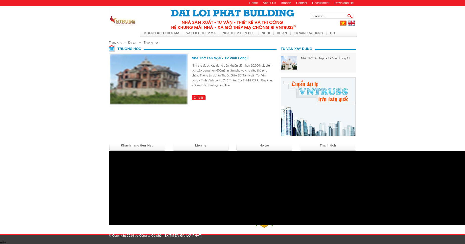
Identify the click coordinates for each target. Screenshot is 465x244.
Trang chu (115, 42)
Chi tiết (198, 97)
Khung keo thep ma (161, 33)
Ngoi (266, 33)
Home (253, 3)
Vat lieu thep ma (201, 33)
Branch (286, 3)
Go (332, 33)
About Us (269, 3)
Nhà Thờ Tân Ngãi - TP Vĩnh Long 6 (221, 58)
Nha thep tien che (239, 33)
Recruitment (320, 3)
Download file (344, 3)
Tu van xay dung (308, 33)
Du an (282, 33)
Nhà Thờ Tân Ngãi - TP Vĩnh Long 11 (325, 58)
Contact (301, 3)
